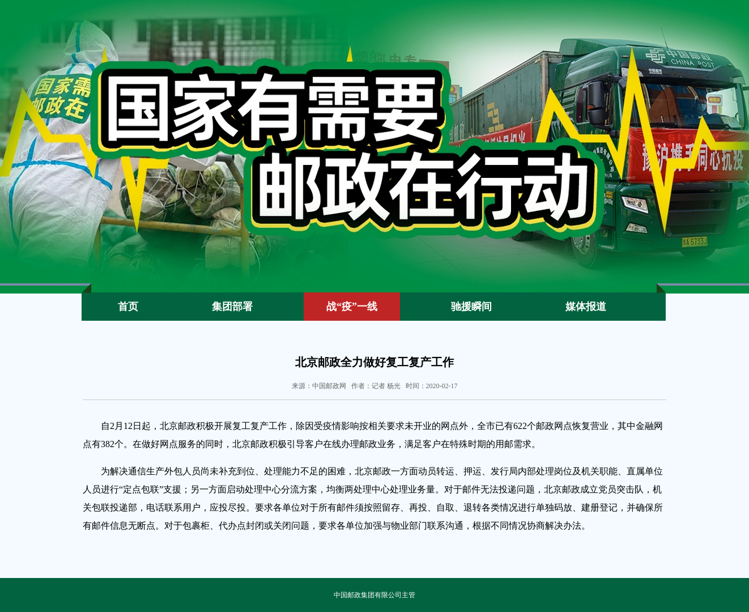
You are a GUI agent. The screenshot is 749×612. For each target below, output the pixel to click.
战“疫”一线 (351, 306)
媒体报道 (585, 306)
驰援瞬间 (471, 306)
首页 (128, 306)
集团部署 (232, 306)
